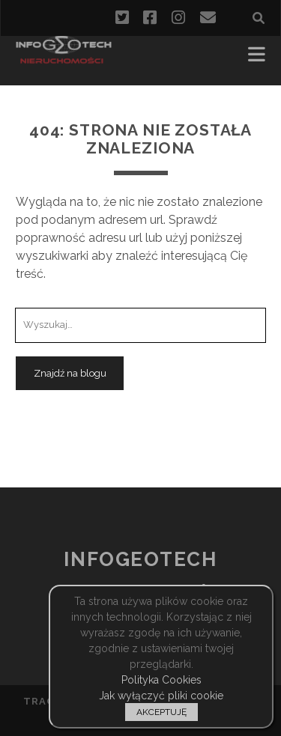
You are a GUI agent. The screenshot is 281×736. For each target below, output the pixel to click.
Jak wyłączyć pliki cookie (161, 696)
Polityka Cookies (161, 680)
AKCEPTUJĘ (161, 712)
